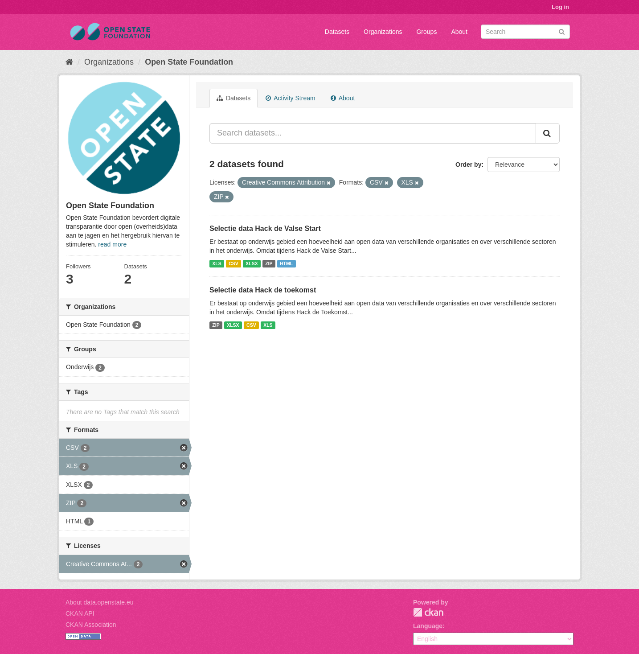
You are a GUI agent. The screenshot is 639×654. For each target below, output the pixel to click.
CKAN (428, 612)
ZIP (268, 263)
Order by (468, 164)
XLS (216, 263)
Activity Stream (290, 98)
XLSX (252, 263)
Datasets (337, 31)
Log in (560, 7)
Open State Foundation (189, 62)
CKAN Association (91, 624)
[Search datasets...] (372, 133)
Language (427, 625)
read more (112, 244)
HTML (286, 263)
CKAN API (80, 613)
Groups (426, 31)
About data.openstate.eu (100, 602)
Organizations (383, 31)
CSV (233, 263)
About (459, 31)
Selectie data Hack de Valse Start (265, 228)
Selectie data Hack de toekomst (262, 290)
